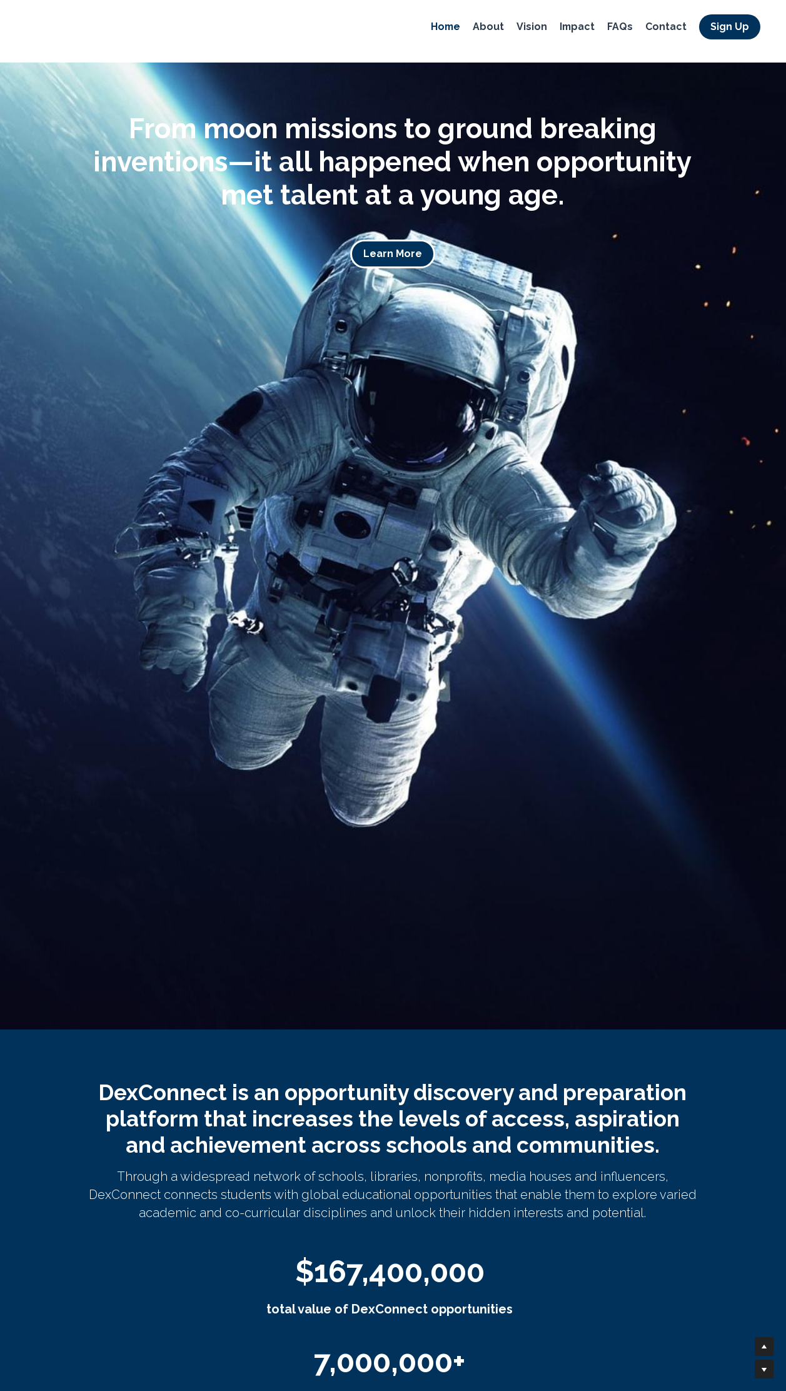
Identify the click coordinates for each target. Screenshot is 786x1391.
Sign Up (727, 28)
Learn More (392, 254)
